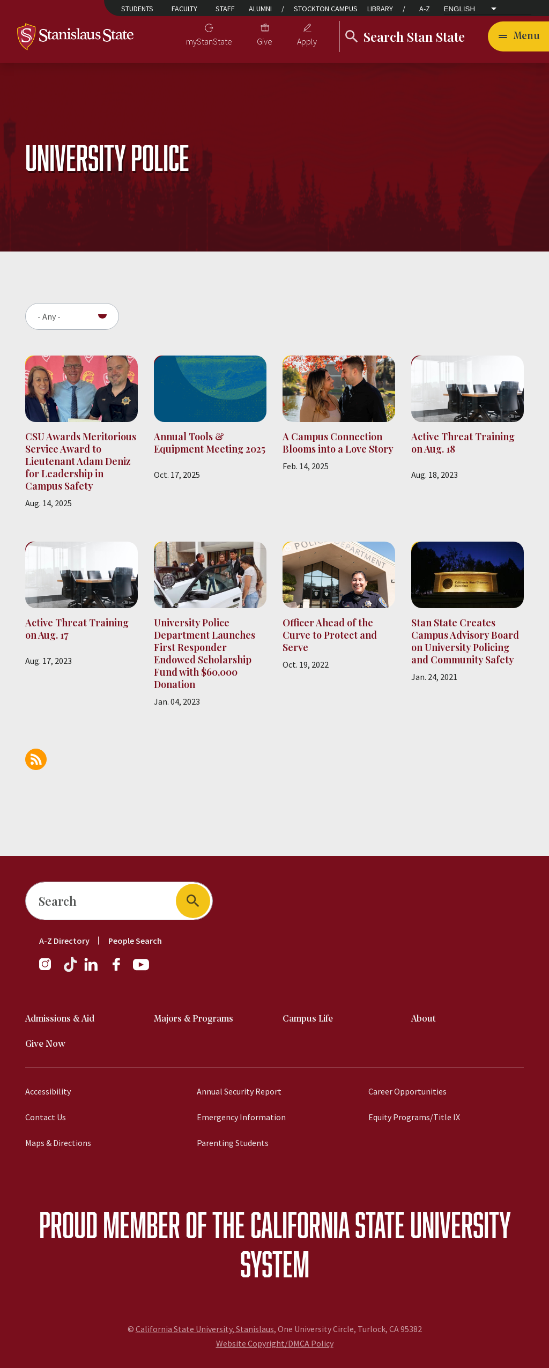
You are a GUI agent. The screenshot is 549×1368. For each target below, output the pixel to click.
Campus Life (308, 1019)
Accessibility (48, 1091)
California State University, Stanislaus (205, 1328)
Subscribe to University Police (36, 759)
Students (137, 8)
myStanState (209, 41)
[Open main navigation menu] (518, 36)
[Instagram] (49, 969)
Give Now (45, 1044)
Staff (225, 8)
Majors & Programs (193, 1019)
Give (264, 41)
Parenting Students (233, 1142)
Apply (307, 41)
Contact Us (45, 1117)
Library (380, 8)
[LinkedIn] (91, 969)
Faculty (184, 8)
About (423, 1019)
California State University (380, 1224)
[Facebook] (121, 969)
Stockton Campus (326, 8)
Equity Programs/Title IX (414, 1117)
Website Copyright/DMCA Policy (274, 1343)
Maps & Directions (58, 1142)
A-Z (424, 8)
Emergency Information (241, 1117)
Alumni (260, 8)
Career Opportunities (407, 1091)
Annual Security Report (239, 1091)
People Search (135, 940)
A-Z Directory (64, 940)
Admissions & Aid (59, 1019)
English (460, 9)
